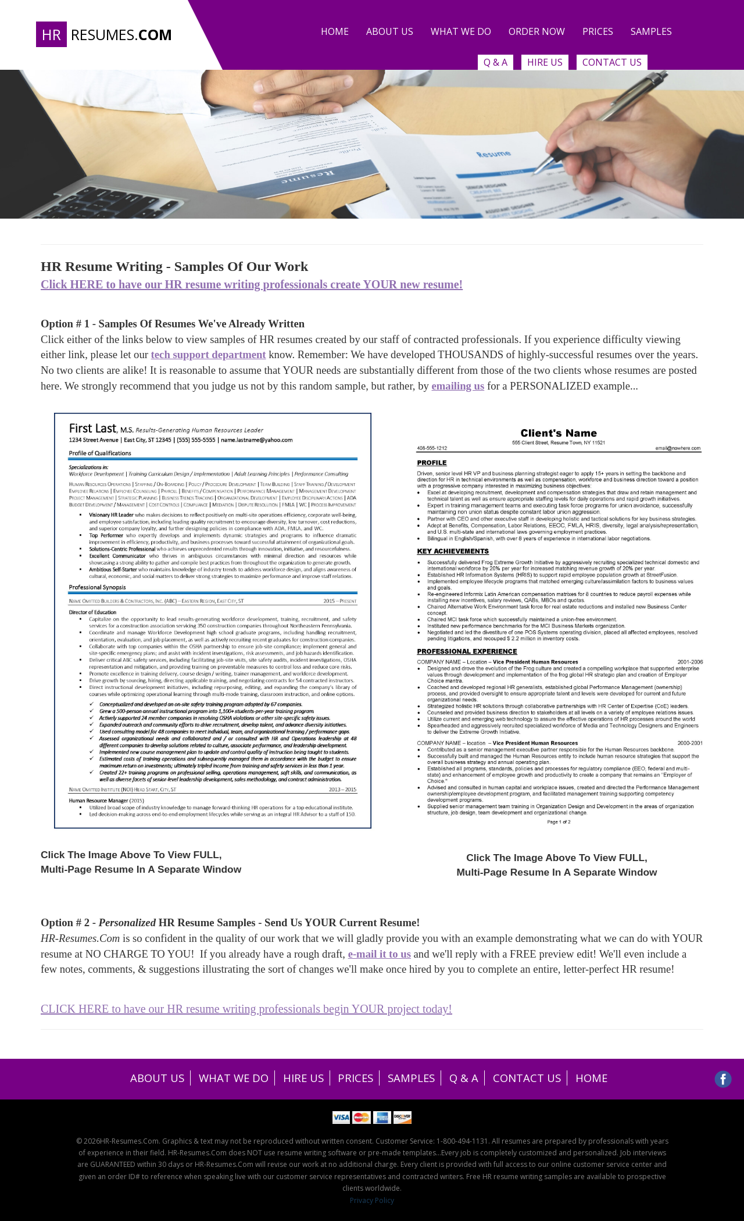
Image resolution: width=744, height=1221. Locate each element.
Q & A (495, 62)
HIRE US (301, 1078)
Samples (651, 31)
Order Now (537, 31)
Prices (597, 31)
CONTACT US (535, 1078)
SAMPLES (413, 1078)
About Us (389, 31)
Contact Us (612, 62)
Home (335, 31)
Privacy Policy (372, 1200)
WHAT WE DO (227, 1078)
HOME (602, 1078)
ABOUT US (147, 1078)
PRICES (355, 1078)
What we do (461, 31)
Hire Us (545, 62)
